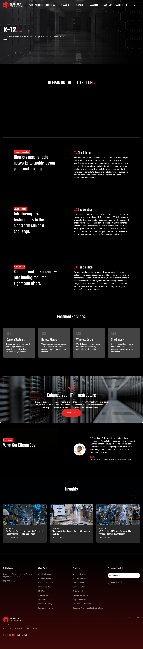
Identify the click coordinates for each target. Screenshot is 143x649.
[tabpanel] (104, 449)
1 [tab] (104, 470)
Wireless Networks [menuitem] (45, 578)
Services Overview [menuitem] (45, 608)
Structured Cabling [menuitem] (46, 587)
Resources (94, 5)
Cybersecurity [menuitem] (43, 595)
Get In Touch (122, 5)
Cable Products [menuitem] (79, 583)
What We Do (35, 5)
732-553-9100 (9, 581)
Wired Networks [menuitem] (44, 574)
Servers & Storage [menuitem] (80, 587)
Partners (80, 5)
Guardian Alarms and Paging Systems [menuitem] (88, 608)
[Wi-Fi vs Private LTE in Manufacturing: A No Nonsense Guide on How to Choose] (118, 514)
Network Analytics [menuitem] (45, 600)
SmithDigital (22, 635)
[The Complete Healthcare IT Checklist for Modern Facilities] (71, 514)
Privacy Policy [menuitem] (7, 625)
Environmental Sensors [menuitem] (82, 604)
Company (108, 5)
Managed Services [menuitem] (45, 583)
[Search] (134, 5)
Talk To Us (71, 412)
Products (66, 5)
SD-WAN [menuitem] (41, 591)
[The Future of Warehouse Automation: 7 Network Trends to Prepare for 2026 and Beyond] (25, 514)
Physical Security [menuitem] (45, 604)
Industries (51, 5)
